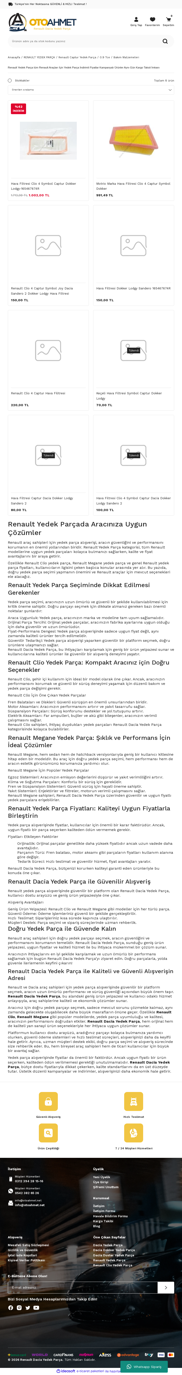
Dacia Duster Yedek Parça (113, 1256)
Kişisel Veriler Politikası (26, 1261)
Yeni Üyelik (101, 1177)
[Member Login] (136, 22)
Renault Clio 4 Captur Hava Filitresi (38, 393)
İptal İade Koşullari (22, 1256)
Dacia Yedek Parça (108, 1245)
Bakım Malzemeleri (126, 57)
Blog (96, 1226)
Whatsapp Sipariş (144, 1366)
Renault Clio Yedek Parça (112, 1265)
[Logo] (42, 21)
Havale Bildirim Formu (110, 1216)
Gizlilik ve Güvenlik (23, 1250)
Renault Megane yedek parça (99, 563)
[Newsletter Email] (91, 1288)
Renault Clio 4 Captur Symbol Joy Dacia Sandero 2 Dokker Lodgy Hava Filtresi (42, 291)
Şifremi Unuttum (105, 1187)
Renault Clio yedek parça (47, 563)
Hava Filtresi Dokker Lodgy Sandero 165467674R (133, 288)
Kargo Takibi (103, 1221)
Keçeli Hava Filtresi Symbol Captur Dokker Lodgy (129, 395)
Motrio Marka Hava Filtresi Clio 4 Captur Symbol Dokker (133, 186)
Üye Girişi (100, 1182)
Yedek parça (19, 825)
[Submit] (166, 1288)
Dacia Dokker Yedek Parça (114, 1250)
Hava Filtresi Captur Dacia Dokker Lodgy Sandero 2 (42, 500)
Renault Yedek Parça (109, 1261)
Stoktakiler (22, 80)
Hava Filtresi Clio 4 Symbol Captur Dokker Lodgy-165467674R (43, 186)
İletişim (99, 1206)
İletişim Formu (104, 1211)
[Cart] (168, 22)
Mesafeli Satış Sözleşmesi (28, 1245)
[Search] (91, 41)
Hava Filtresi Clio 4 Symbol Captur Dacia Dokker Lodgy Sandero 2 (133, 500)
